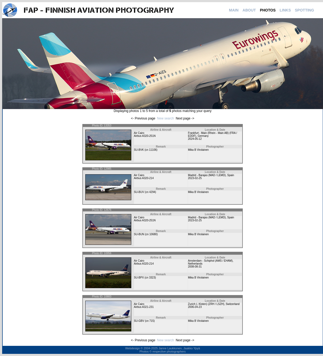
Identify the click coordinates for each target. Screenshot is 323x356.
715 (151, 320)
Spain (230, 175)
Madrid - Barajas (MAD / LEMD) (207, 175)
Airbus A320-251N (145, 135)
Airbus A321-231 (144, 306)
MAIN (234, 10)
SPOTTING (304, 10)
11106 (152, 149)
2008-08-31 (195, 266)
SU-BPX (139, 277)
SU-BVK (139, 149)
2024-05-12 (195, 138)
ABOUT (249, 10)
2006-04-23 (195, 306)
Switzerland (233, 304)
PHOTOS (268, 10)
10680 (153, 234)
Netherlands (195, 263)
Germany (203, 135)
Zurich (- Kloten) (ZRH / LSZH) (206, 304)
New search (165, 118)
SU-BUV (139, 192)
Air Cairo (139, 132)
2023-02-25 (195, 178)
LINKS (285, 10)
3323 (152, 277)
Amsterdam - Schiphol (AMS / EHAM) (210, 260)
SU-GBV (139, 320)
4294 (152, 192)
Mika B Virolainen (198, 149)
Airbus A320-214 (144, 178)
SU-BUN (139, 234)
